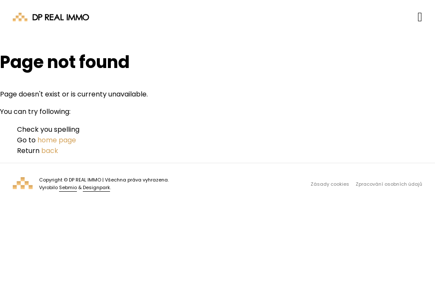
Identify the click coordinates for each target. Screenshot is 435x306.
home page (56, 140)
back (49, 151)
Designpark (96, 187)
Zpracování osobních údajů (389, 184)
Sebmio (68, 187)
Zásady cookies (330, 184)
